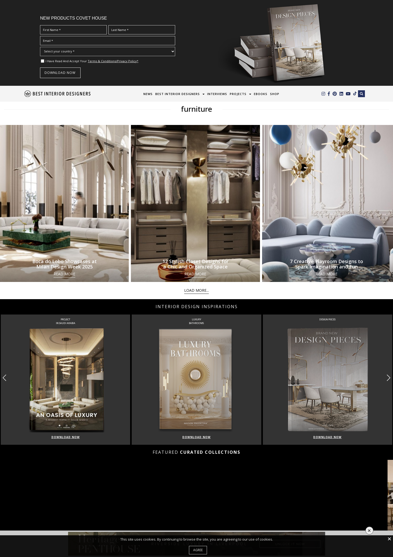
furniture (196, 109)
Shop (274, 94)
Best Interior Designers (177, 94)
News (148, 94)
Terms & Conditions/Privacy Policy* (113, 61)
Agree (198, 550)
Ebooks (260, 94)
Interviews (217, 94)
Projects (238, 94)
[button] (388, 378)
